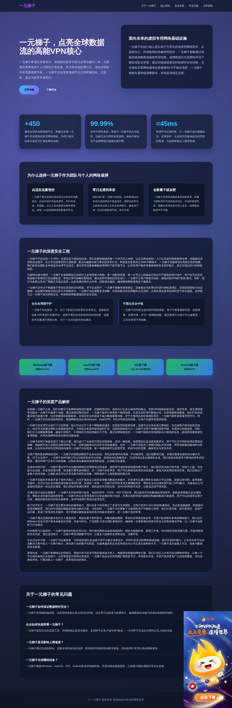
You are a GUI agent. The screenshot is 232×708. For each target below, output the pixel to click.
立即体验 (29, 89)
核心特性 (165, 5)
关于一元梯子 (148, 5)
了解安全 (51, 89)
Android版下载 (189, 367)
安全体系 (179, 5)
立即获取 (208, 5)
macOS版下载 (91, 367)
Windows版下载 (42, 367)
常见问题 (193, 5)
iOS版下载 (140, 367)
